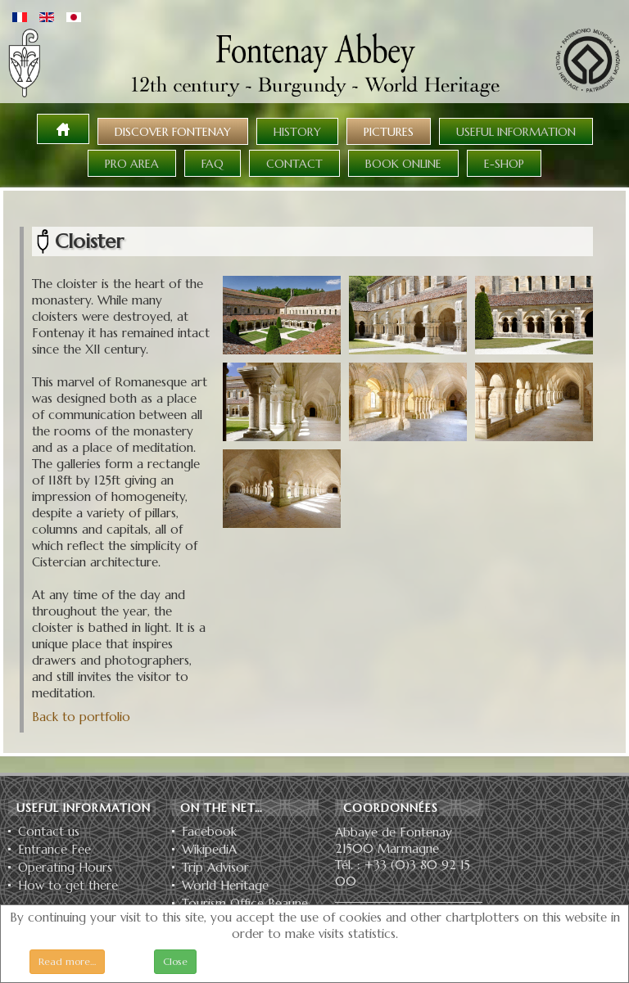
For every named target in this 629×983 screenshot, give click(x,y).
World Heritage (225, 885)
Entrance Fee (54, 849)
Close (175, 961)
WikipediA (209, 849)
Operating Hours (65, 867)
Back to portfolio (81, 716)
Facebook (209, 831)
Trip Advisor (215, 867)
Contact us (48, 831)
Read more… (67, 961)
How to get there (68, 885)
